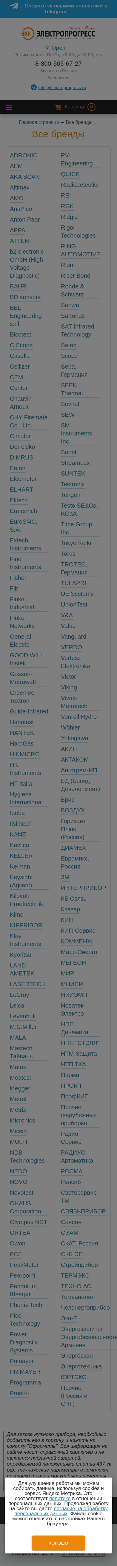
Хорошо (58, 1543)
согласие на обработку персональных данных (61, 1511)
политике (60, 1498)
